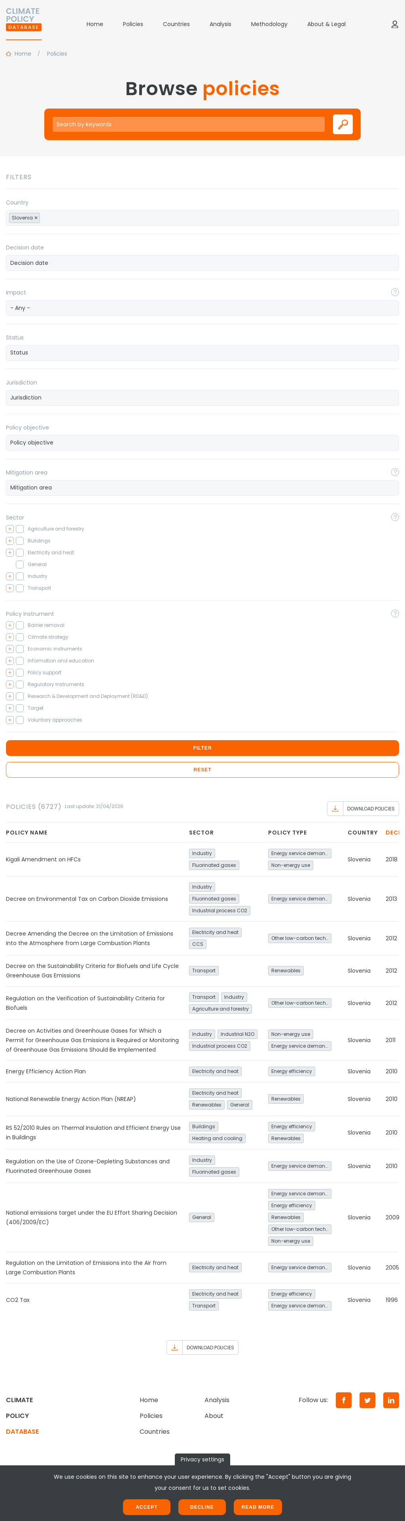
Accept (146, 1507)
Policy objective (27, 427)
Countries (176, 24)
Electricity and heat (215, 932)
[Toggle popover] (395, 292)
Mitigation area (26, 472)
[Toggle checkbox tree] (10, 529)
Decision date (25, 247)
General (239, 1104)
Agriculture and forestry (220, 1008)
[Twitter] (367, 1400)
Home (95, 24)
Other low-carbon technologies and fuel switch (301, 938)
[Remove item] (36, 218)
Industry (202, 853)
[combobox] (202, 217)
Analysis (220, 24)
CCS (197, 944)
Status (15, 337)
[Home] (24, 24)
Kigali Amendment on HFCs (43, 859)
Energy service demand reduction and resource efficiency (301, 853)
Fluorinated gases (214, 865)
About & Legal (326, 24)
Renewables (286, 970)
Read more (258, 1507)
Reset (202, 770)
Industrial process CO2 (219, 910)
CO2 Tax (18, 1300)
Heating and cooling (217, 1138)
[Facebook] (344, 1400)
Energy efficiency (291, 1071)
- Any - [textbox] (20, 308)
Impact (16, 292)
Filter (202, 748)
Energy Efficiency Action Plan (46, 1071)
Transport (204, 970)
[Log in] (394, 24)
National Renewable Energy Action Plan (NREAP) (71, 1099)
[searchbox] (51, 217)
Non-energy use (290, 865)
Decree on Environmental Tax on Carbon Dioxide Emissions (87, 899)
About (213, 1415)
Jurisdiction (21, 382)
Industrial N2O (237, 1034)
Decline (202, 1507)
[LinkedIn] (391, 1400)
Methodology (269, 24)
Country (17, 202)
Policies (133, 24)
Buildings (203, 1126)
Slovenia (359, 859)
